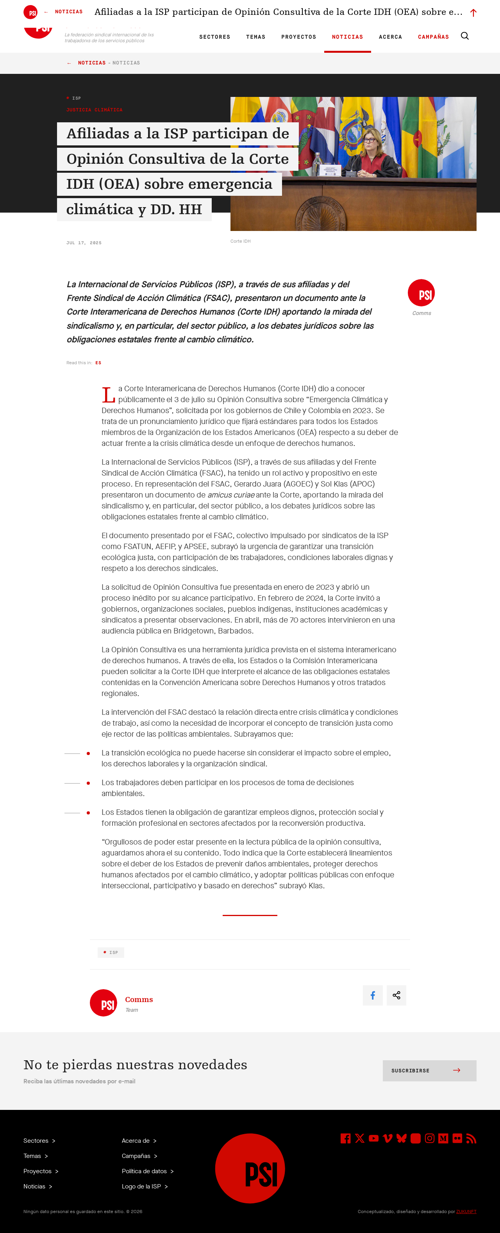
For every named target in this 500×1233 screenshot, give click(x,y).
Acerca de (136, 1140)
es (98, 363)
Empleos (335, 14)
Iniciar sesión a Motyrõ (427, 14)
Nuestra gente (303, 14)
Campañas (433, 37)
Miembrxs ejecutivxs (373, 14)
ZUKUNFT (466, 1211)
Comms (421, 313)
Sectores (214, 37)
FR (190, 14)
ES (203, 14)
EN (177, 14)
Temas (256, 37)
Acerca (390, 37)
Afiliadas (271, 14)
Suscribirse (425, 1071)
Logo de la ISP (142, 1186)
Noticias (347, 37)
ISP (75, 98)
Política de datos (145, 1171)
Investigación (240, 14)
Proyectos (298, 37)
